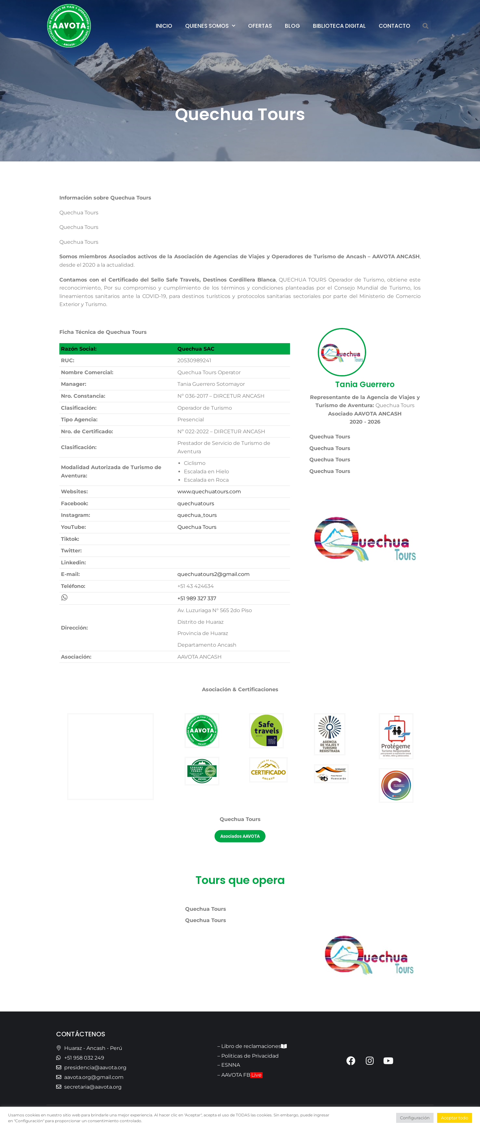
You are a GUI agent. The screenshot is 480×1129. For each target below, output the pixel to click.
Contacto (394, 26)
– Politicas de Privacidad (248, 1056)
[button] (425, 26)
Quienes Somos (210, 26)
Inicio (164, 26)
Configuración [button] (415, 1117)
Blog (292, 26)
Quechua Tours (196, 527)
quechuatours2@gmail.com (213, 574)
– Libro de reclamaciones (252, 1046)
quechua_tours (197, 515)
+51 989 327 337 (196, 598)
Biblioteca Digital (339, 26)
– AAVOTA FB (240, 1075)
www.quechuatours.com (209, 491)
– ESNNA (228, 1065)
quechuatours (195, 503)
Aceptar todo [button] (454, 1117)
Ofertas (260, 26)
